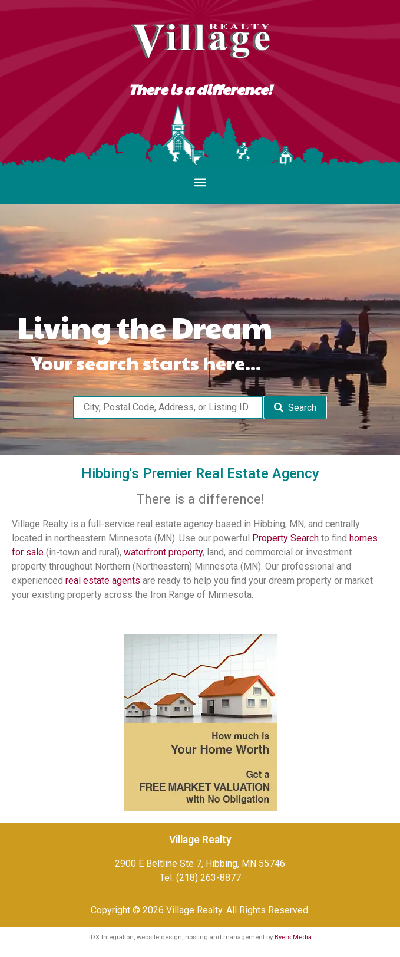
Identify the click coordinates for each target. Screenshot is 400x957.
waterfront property (163, 552)
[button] (200, 182)
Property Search (285, 538)
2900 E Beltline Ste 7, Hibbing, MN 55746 (200, 863)
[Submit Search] (295, 407)
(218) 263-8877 (208, 877)
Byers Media (293, 937)
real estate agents (102, 580)
